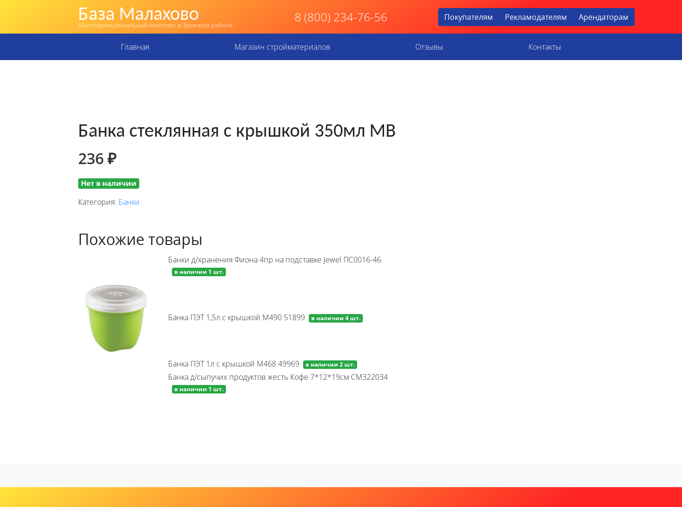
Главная (135, 47)
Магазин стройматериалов (282, 47)
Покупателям (468, 17)
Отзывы (429, 47)
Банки (129, 202)
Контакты (545, 47)
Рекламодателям (536, 17)
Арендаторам (603, 17)
